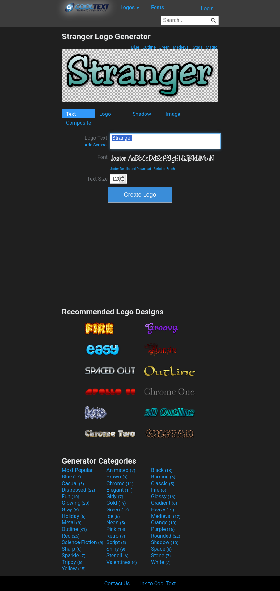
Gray (70, 510)
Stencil (117, 556)
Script (116, 542)
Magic (211, 47)
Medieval (181, 47)
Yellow (74, 568)
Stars (198, 47)
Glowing (75, 503)
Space (161, 549)
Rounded (165, 536)
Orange (164, 523)
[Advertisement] (31, 129)
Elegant (119, 490)
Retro (115, 536)
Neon (115, 523)
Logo (105, 114)
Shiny (115, 549)
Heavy (162, 510)
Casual (73, 483)
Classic (162, 483)
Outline (148, 47)
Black (162, 470)
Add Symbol (96, 144)
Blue (135, 47)
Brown (116, 477)
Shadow (142, 114)
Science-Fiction (82, 542)
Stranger (165, 141)
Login (207, 8)
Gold (116, 503)
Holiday (74, 516)
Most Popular (77, 470)
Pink (115, 529)
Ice (113, 516)
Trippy (72, 562)
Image (173, 114)
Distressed (78, 490)
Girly (114, 496)
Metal (71, 523)
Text (71, 114)
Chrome (120, 483)
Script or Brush (164, 168)
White (161, 562)
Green (164, 47)
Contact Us (117, 583)
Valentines (121, 562)
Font (102, 157)
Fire (158, 490)
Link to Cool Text (156, 583)
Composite (78, 123)
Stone (161, 556)
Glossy (163, 496)
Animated (120, 470)
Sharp (72, 549)
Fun (70, 496)
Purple (163, 529)
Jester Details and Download (130, 168)
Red (71, 536)
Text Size (97, 179)
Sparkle (73, 556)
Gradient (164, 503)
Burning (163, 477)
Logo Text (96, 141)
